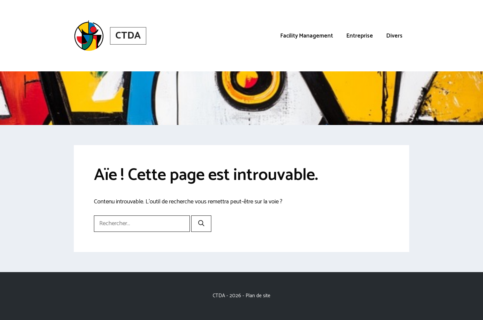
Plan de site (258, 296)
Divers (394, 36)
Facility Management (306, 36)
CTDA (128, 35)
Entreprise (359, 36)
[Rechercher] (201, 223)
